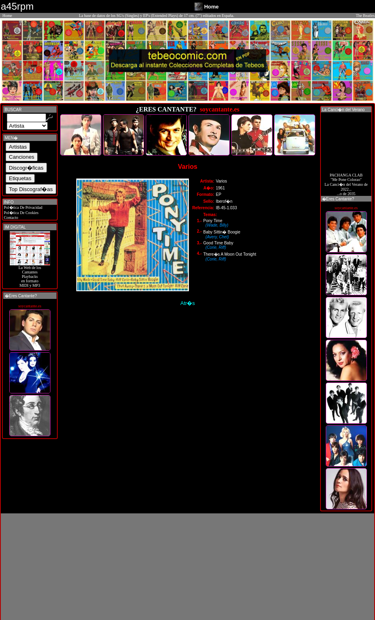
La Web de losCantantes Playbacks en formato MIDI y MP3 (30, 275)
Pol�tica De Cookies (20, 212)
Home (7, 15)
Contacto (10, 217)
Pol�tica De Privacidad (22, 207)
